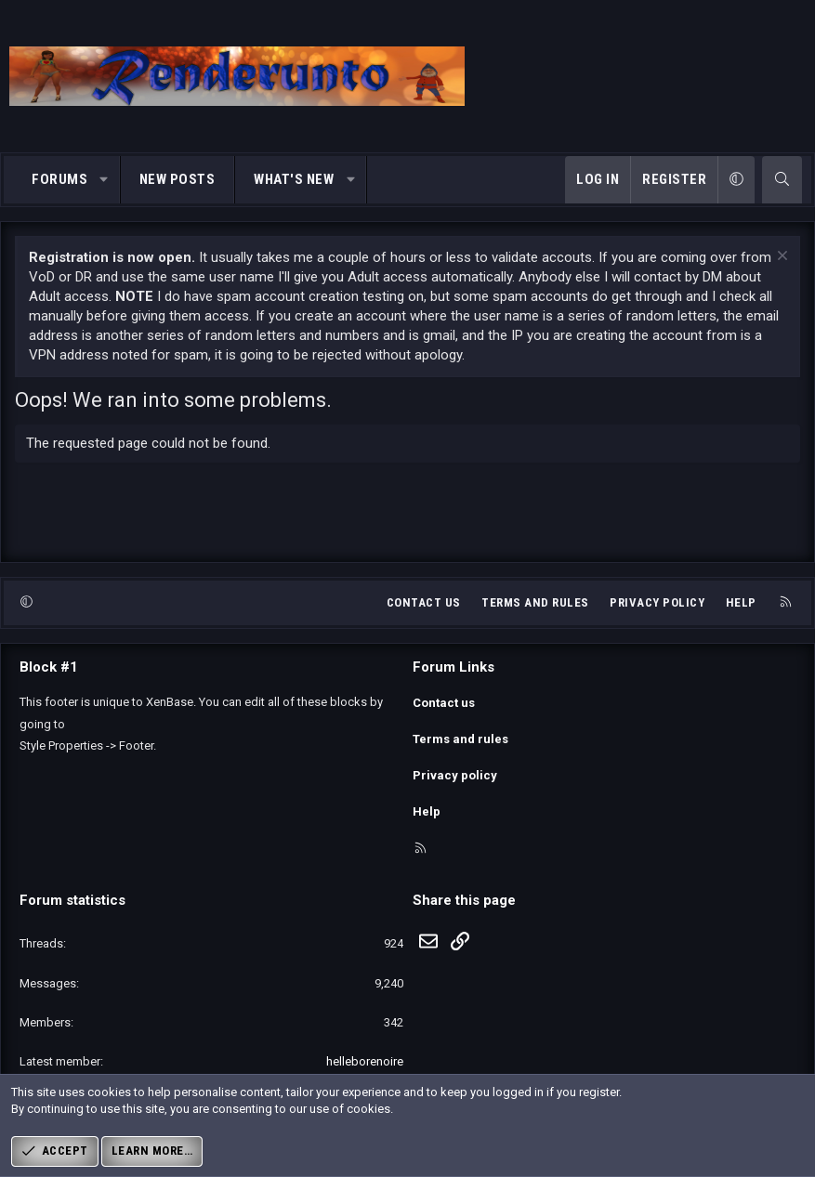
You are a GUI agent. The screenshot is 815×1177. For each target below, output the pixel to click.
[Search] (782, 179)
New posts (177, 179)
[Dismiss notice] (780, 258)
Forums (59, 179)
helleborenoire (364, 1061)
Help (741, 619)
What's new (294, 179)
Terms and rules (535, 619)
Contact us (424, 619)
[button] (104, 179)
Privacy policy (657, 619)
